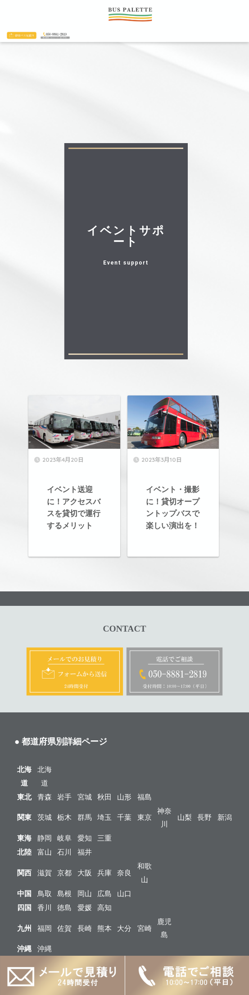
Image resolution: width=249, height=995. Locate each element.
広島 (104, 893)
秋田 (104, 797)
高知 (104, 907)
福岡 (44, 928)
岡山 (84, 893)
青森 (44, 797)
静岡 (44, 838)
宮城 (84, 797)
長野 (204, 817)
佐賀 (64, 928)
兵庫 (104, 873)
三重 (104, 838)
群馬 (84, 817)
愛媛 (84, 907)
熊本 (104, 928)
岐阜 (64, 838)
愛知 (84, 838)
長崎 (84, 928)
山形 (124, 797)
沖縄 (44, 948)
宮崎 (144, 928)
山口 (124, 893)
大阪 (84, 873)
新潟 (224, 817)
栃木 (64, 817)
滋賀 (44, 873)
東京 (144, 817)
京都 (64, 873)
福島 (144, 797)
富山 (44, 852)
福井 (84, 852)
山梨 (184, 817)
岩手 (64, 797)
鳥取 (44, 893)
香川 (44, 907)
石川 (64, 852)
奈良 (124, 873)
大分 (124, 928)
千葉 (124, 817)
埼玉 (104, 817)
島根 (64, 893)
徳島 (64, 907)
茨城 (44, 817)
